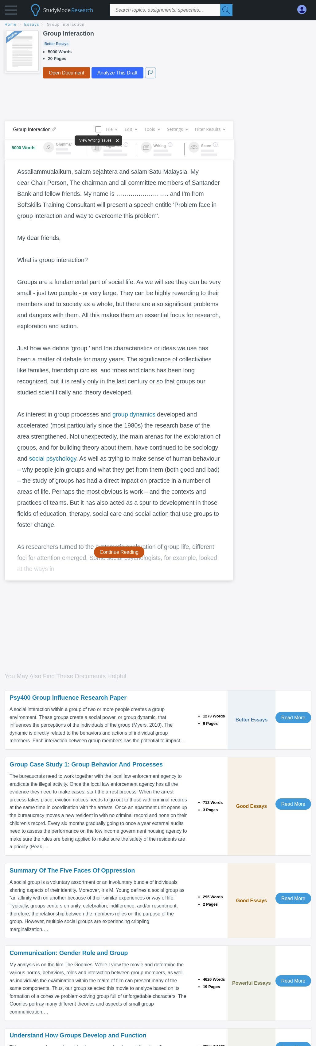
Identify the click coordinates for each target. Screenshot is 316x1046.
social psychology (52, 458)
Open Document (66, 72)
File (111, 129)
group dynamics (133, 414)
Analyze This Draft (117, 72)
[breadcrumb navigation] (158, 25)
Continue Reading (119, 552)
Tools (152, 129)
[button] (11, 11)
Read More (293, 717)
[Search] (226, 10)
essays (31, 24)
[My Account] (304, 9)
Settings (177, 129)
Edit (131, 129)
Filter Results (210, 129)
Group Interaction (66, 24)
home (11, 24)
